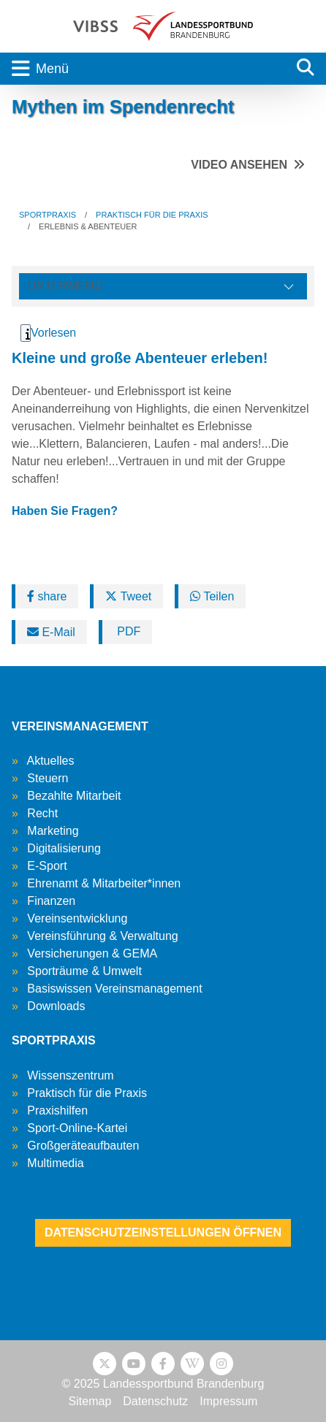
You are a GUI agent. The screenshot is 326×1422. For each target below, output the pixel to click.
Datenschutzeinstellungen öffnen (163, 1232)
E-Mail (51, 632)
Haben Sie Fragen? (65, 511)
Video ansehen (239, 164)
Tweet (128, 596)
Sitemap (90, 1401)
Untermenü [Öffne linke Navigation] (65, 286)
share (47, 596)
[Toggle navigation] (142, 69)
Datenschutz (155, 1401)
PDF (127, 631)
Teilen (212, 596)
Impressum (228, 1401)
